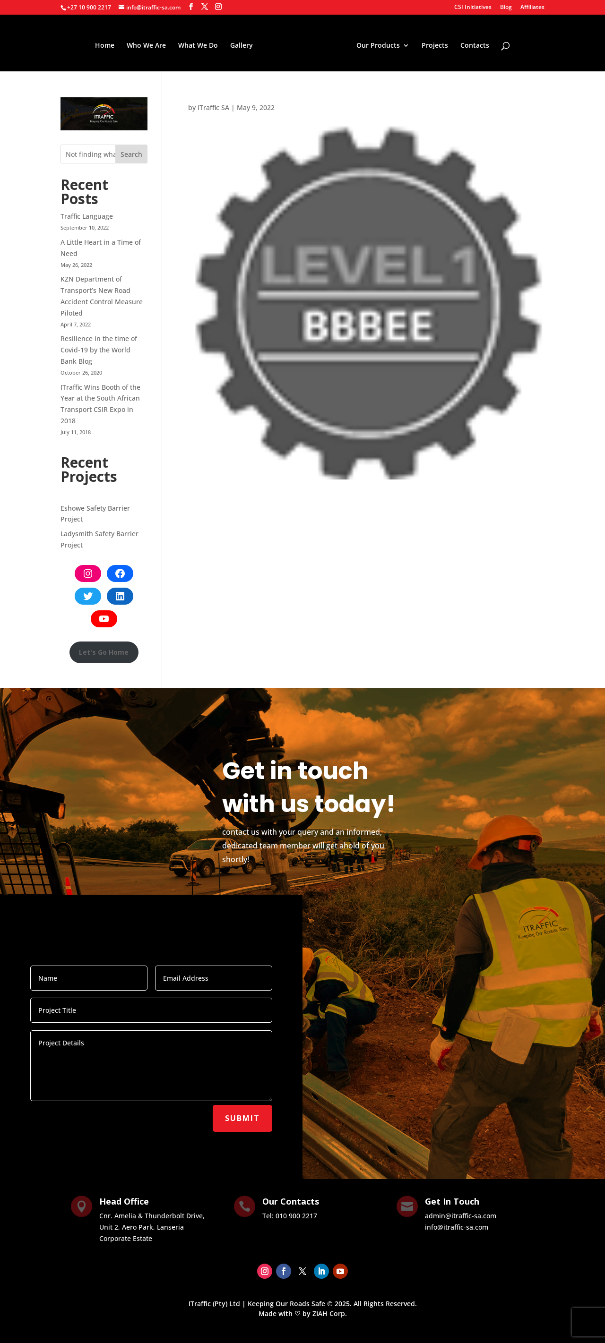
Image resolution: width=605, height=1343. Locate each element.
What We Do (200, 44)
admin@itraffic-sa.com (460, 1215)
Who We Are (148, 44)
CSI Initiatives (473, 7)
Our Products (376, 44)
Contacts (472, 44)
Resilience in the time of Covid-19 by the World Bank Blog (98, 350)
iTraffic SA (213, 107)
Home (107, 44)
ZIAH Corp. (329, 1313)
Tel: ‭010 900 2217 (289, 1215)
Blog (506, 7)
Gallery (244, 44)
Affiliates (532, 7)
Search (131, 154)
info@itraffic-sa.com (456, 1227)
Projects (432, 44)
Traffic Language (86, 216)
